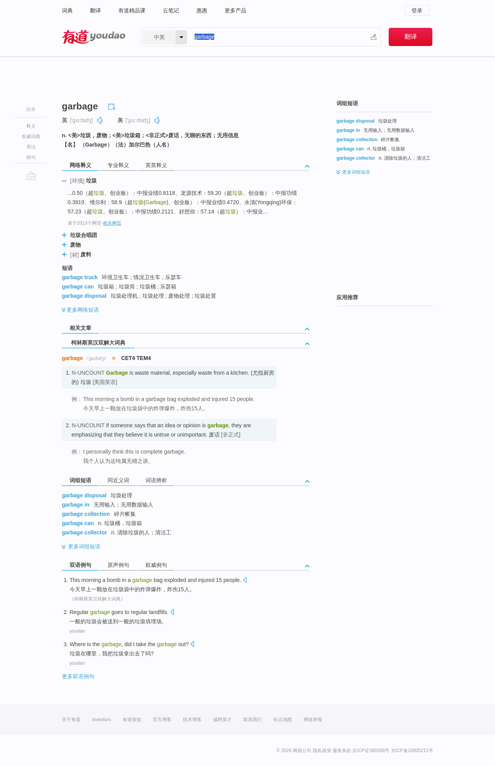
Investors (101, 719)
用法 (31, 147)
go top (31, 175)
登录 (416, 10)
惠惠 (201, 10)
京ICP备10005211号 (412, 750)
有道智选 (132, 719)
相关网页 (112, 223)
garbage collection (86, 514)
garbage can (78, 286)
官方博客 (162, 719)
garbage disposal (84, 296)
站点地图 (282, 719)
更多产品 (235, 10)
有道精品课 (131, 10)
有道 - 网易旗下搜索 (93, 37)
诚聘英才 (222, 719)
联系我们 (252, 719)
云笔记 (171, 10)
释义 (31, 126)
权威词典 (31, 136)
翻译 (95, 10)
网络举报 (313, 719)
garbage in (75, 505)
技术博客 (192, 719)
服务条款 (342, 750)
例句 (31, 157)
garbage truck (80, 277)
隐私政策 (322, 750)
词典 (67, 10)
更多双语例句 (78, 676)
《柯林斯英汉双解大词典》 (97, 599)
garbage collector (84, 532)
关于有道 (71, 719)
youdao (77, 631)
